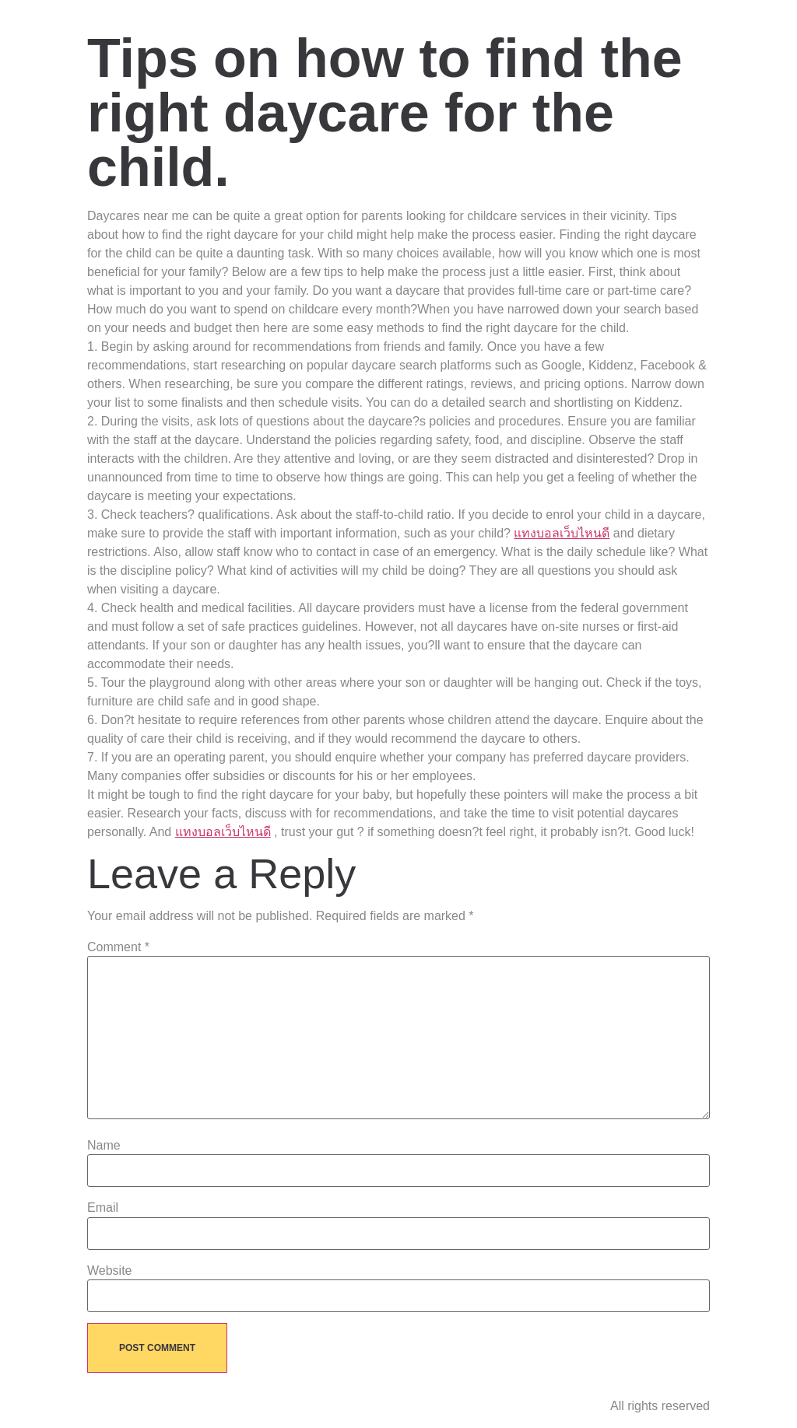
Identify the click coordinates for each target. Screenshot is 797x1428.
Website (109, 1271)
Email (102, 1208)
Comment (118, 947)
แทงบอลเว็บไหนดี (561, 533)
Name (104, 1145)
